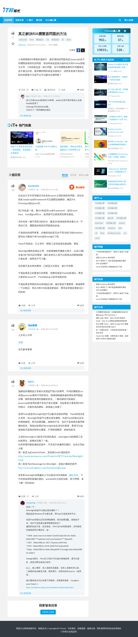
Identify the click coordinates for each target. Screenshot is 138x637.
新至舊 (73, 175)
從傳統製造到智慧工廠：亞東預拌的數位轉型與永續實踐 (117, 183)
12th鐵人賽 (112, 213)
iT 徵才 (30, 20)
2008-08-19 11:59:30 (49, 190)
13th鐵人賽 (99, 208)
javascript (23, 39)
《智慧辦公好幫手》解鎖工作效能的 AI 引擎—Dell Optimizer (118, 118)
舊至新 (65, 175)
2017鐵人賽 (100, 228)
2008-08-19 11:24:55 (36, 45)
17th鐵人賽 (99, 213)
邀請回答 (50, 89)
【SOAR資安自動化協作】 (116, 103)
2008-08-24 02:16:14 (57, 503)
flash (69, 39)
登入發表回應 (25, 310)
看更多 (126, 60)
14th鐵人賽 (112, 208)
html (31, 39)
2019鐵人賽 (121, 218)
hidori (31, 381)
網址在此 (73, 475)
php (120, 228)
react (97, 238)
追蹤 (61, 89)
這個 (20, 342)
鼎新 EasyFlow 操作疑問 (105, 257)
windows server (114, 233)
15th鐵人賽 (99, 203)
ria (63, 39)
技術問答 (8, 20)
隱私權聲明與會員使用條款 (109, 628)
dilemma (22, 45)
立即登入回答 (48, 612)
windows (111, 228)
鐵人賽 (110, 218)
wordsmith (33, 185)
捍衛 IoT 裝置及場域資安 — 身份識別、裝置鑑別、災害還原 (22, 149)
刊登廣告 (72, 628)
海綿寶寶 (32, 325)
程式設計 (55, 39)
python (122, 223)
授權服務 (81, 628)
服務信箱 (91, 628)
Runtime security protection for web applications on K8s (115, 130)
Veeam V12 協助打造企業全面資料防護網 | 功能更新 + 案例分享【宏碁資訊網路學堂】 (118, 66)
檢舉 (80, 89)
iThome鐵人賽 (115, 30)
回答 (23, 89)
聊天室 (39, 20)
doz (27, 96)
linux (102, 233)
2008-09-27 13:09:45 (51, 96)
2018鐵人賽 (111, 223)
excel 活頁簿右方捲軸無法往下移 (109, 267)
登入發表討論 (25, 116)
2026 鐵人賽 (50, 20)
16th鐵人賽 (112, 203)
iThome (62, 628)
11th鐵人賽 (99, 218)
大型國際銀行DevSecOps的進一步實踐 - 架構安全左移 (118, 155)
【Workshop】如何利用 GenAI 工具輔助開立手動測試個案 (118, 170)
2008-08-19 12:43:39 (49, 329)
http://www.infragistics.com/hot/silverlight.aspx (42, 467)
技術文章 (19, 20)
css (47, 39)
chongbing (30, 502)
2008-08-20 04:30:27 (49, 385)
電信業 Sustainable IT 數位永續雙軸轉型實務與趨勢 (117, 143)
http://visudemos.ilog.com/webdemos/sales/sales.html (49, 587)
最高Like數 (84, 175)
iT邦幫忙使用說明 (69, 631)
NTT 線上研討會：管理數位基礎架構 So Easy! (118, 90)
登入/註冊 (128, 20)
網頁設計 (39, 39)
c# (96, 233)
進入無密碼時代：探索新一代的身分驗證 (117, 78)
